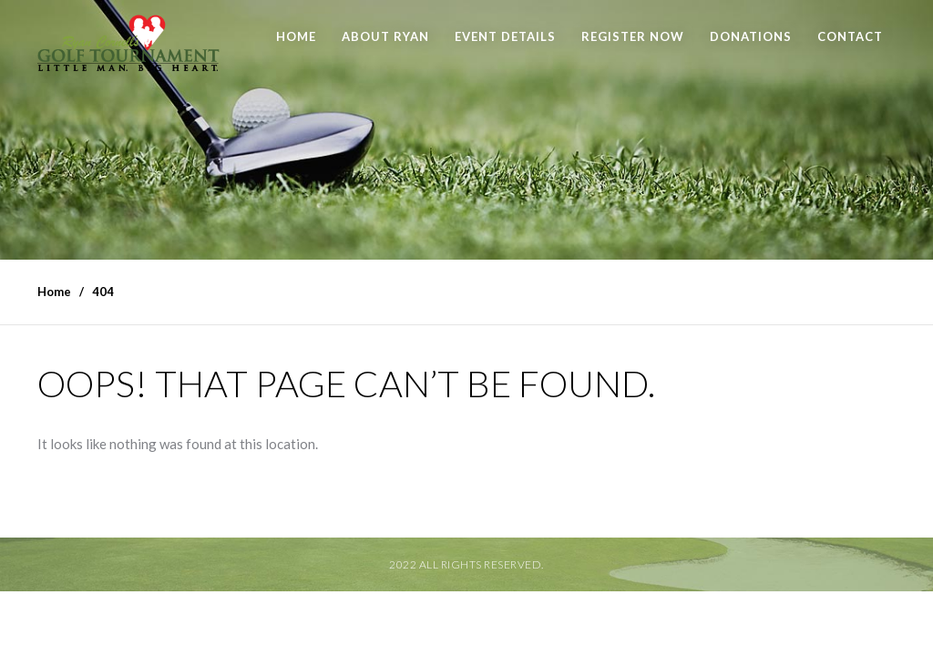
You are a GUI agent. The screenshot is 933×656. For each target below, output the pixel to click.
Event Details (505, 36)
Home (296, 36)
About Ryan (385, 36)
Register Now (632, 36)
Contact (850, 36)
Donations (751, 36)
